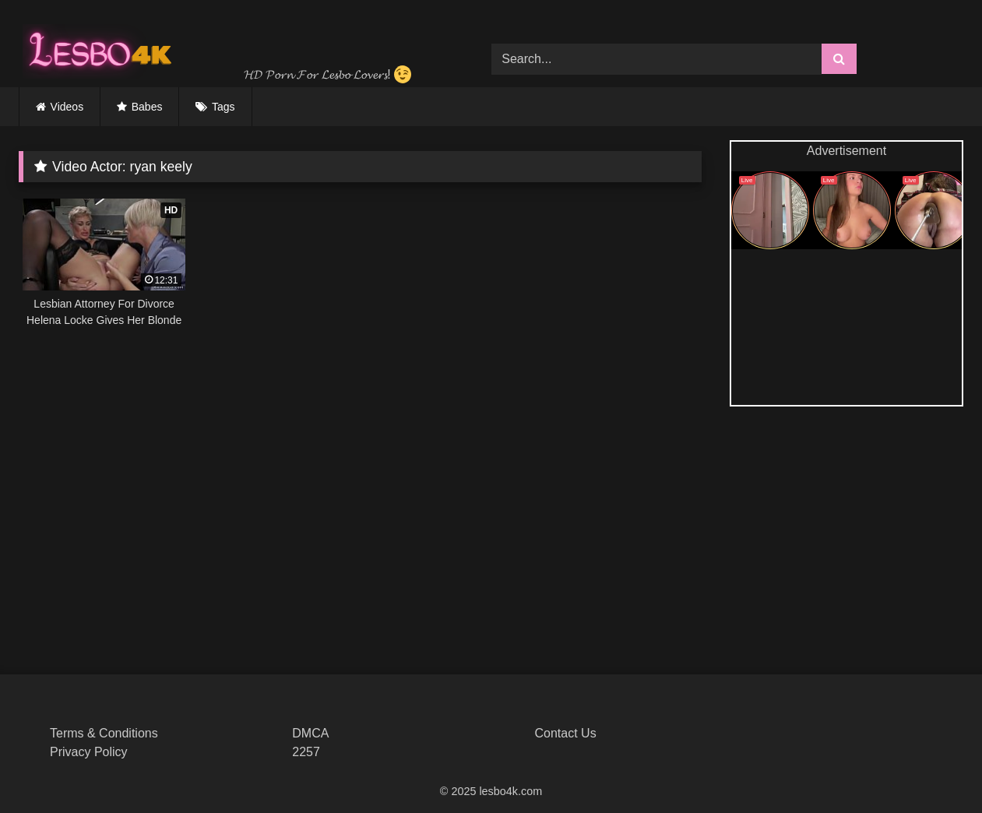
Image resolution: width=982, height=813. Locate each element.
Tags (223, 106)
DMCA (310, 733)
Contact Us (566, 733)
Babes (147, 106)
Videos (67, 106)
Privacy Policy (89, 751)
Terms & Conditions (104, 733)
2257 (306, 751)
